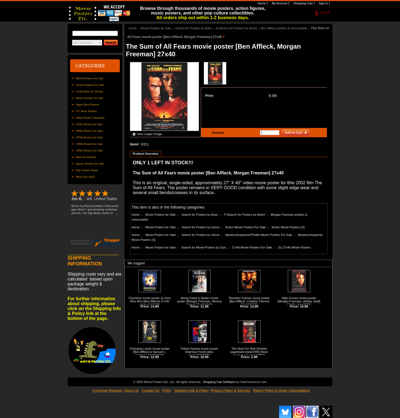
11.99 (204, 306)
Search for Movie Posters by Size (203, 247)
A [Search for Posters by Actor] (237, 28)
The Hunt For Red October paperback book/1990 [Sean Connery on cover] (249, 352)
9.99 (273, 95)
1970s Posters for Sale (89, 137)
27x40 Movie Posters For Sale (252, 247)
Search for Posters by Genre (200, 227)
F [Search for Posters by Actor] (244, 214)
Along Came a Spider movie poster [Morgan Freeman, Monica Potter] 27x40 (199, 301)
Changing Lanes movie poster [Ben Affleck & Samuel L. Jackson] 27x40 (150, 352)
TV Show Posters (86, 111)
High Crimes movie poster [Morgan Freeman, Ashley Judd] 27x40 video (299, 301)
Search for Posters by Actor (193, 28)
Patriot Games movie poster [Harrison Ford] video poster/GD (199, 352)
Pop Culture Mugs (87, 170)
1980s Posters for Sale (89, 143)
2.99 (254, 357)
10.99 (304, 306)
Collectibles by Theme (89, 91)
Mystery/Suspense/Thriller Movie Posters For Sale (258, 234)
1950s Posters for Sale (89, 124)
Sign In (323, 3)
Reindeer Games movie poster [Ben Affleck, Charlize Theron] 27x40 (249, 301)
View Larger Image (149, 134)
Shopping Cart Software (219, 382)
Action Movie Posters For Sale (245, 227)
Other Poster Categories (90, 117)
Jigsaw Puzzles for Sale (90, 163)
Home (261, 3)
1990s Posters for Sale (89, 150)
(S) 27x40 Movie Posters (294, 247)
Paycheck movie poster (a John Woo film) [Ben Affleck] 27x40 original (149, 301)
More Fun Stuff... (86, 176)
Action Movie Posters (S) (288, 227)
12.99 (154, 357)
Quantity (217, 132)
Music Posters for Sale (89, 98)
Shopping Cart (302, 3)
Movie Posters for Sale (89, 78)
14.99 (154, 306)
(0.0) (325, 12)
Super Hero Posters (87, 104)
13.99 (254, 306)
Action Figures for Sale (90, 84)
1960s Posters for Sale (89, 130)
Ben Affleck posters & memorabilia (284, 28)
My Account (279, 3)
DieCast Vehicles (86, 157)
